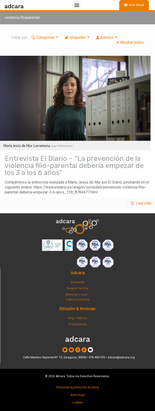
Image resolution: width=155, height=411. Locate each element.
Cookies (77, 402)
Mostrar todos (129, 42)
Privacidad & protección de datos (77, 387)
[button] (77, 5)
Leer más (143, 203)
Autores (107, 37)
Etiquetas (77, 37)
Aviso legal (77, 395)
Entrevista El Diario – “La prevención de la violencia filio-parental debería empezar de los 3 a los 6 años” (74, 165)
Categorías (45, 37)
